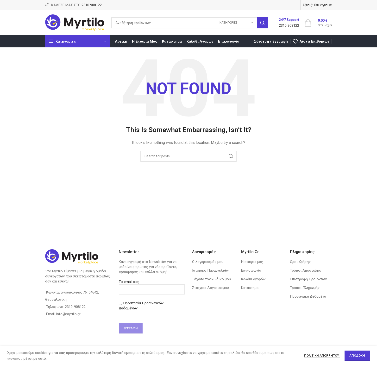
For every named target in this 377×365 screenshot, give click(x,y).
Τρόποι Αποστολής (305, 270)
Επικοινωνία (251, 270)
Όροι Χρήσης (300, 262)
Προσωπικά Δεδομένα (308, 296)
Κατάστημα (249, 288)
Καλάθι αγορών (253, 279)
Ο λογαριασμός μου (207, 262)
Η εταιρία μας (252, 262)
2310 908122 (92, 5)
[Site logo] (74, 22)
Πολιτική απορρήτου (322, 355)
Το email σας (152, 285)
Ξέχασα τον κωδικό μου (211, 279)
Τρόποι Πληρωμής (305, 288)
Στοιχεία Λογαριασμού (210, 288)
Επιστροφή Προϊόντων (308, 279)
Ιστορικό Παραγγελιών (210, 270)
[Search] (189, 22)
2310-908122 (75, 307)
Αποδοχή (357, 355)
